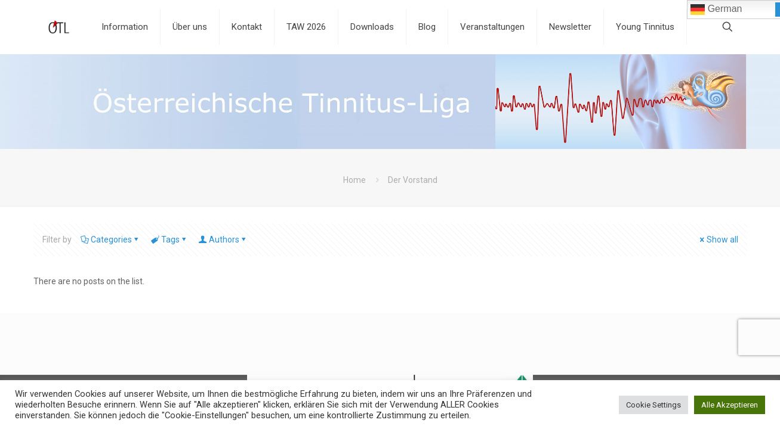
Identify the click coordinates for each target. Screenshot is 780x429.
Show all (718, 239)
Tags (169, 239)
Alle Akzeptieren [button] (729, 404)
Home (354, 180)
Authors (223, 239)
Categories (110, 239)
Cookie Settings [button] (653, 404)
